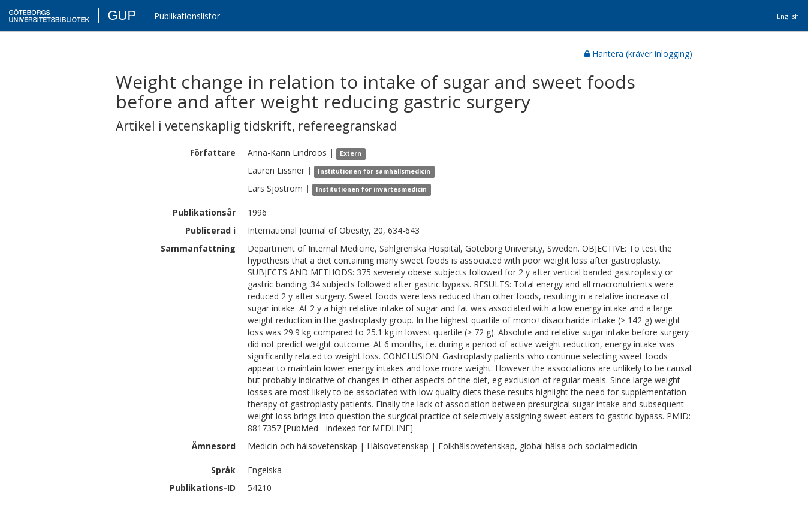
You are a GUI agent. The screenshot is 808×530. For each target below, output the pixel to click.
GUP (121, 15)
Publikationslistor (187, 16)
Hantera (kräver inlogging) (638, 53)
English (788, 15)
